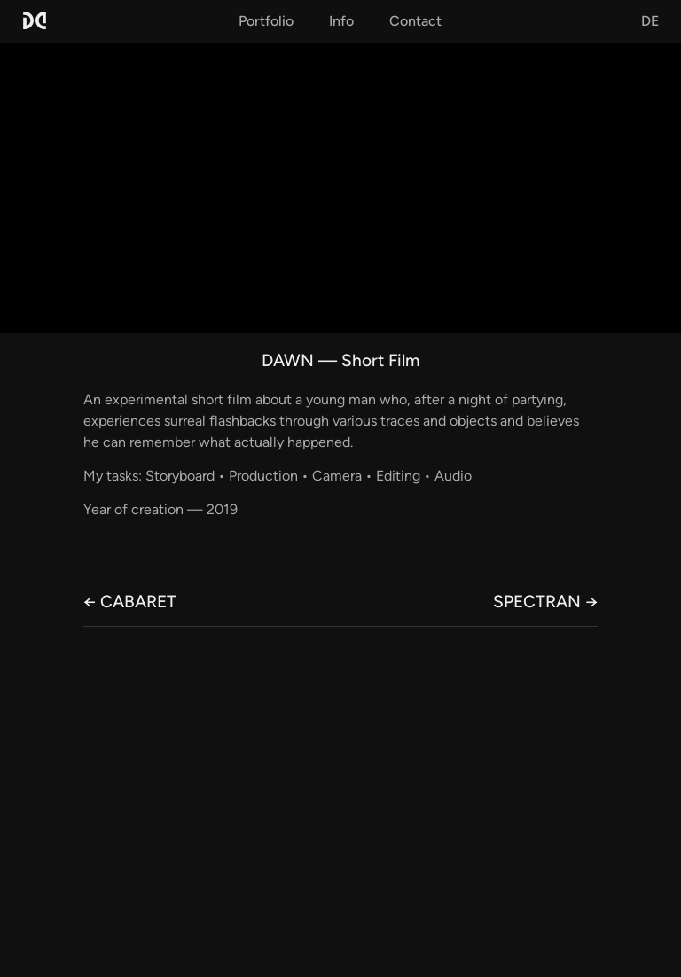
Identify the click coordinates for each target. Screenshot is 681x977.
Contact (415, 20)
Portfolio (266, 20)
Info (341, 20)
